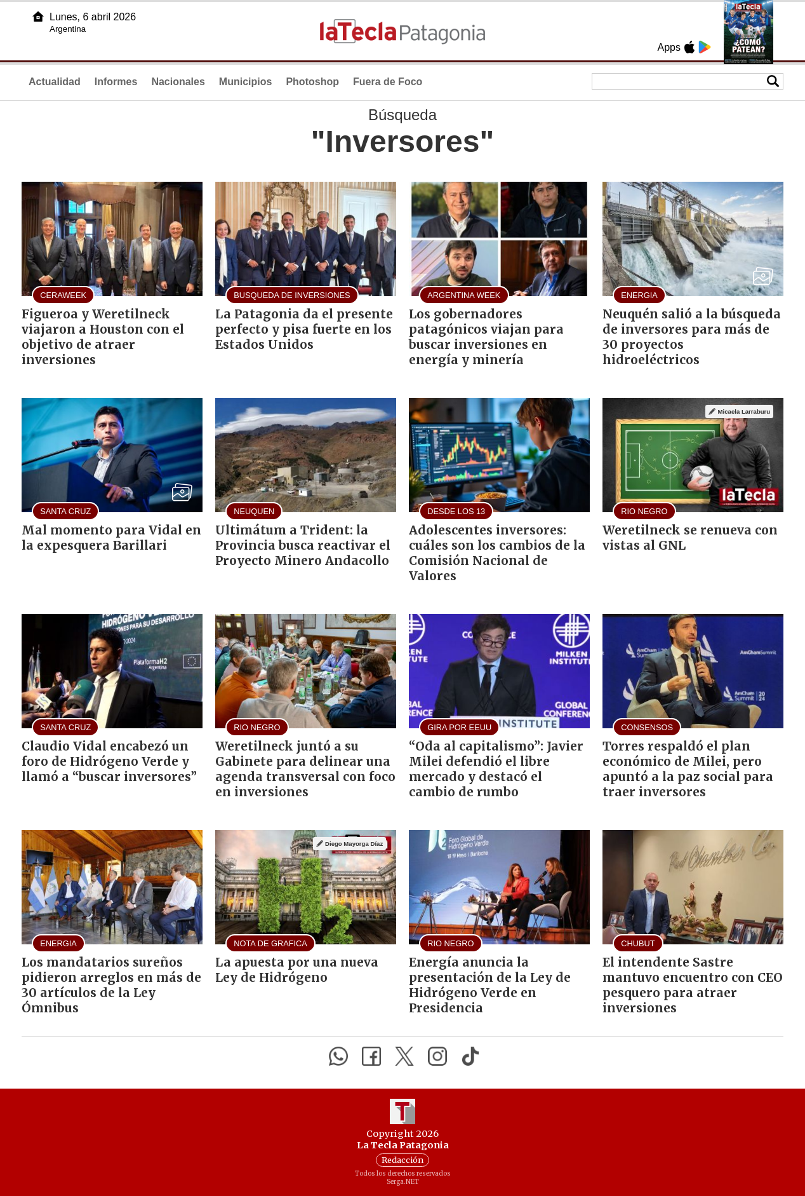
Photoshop (312, 81)
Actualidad (55, 81)
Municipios (245, 81)
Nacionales (177, 81)
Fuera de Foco (387, 81)
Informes (116, 81)
